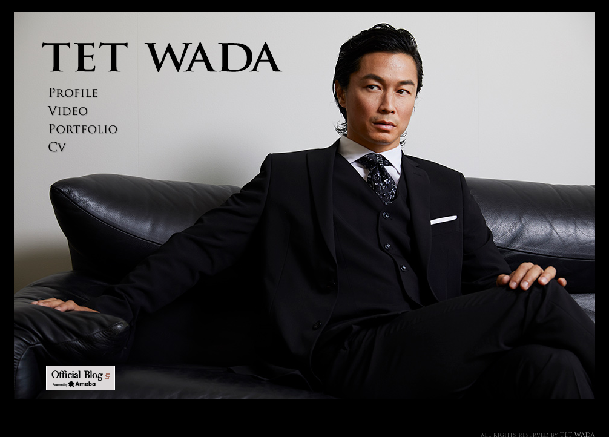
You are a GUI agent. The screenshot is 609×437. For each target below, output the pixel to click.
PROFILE (80, 93)
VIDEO (80, 111)
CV (80, 147)
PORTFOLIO (80, 129)
